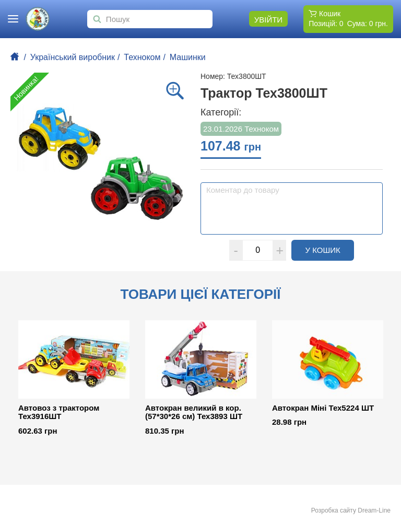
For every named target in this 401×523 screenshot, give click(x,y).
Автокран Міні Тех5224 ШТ (323, 408)
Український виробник (72, 57)
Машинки (188, 57)
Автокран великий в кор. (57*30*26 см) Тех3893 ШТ (193, 412)
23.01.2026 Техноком (241, 128)
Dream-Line (374, 510)
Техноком (142, 57)
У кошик (330, 249)
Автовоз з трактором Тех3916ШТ (58, 412)
